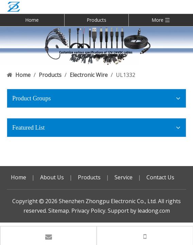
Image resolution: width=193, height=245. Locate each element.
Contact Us (160, 177)
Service (124, 177)
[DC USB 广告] (96, 46)
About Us (52, 177)
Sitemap (58, 210)
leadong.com (154, 210)
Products (96, 20)
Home (32, 20)
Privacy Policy (88, 210)
